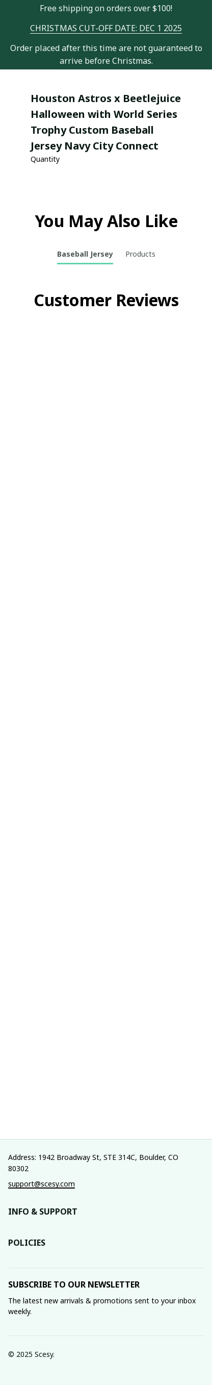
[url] (106, 28)
